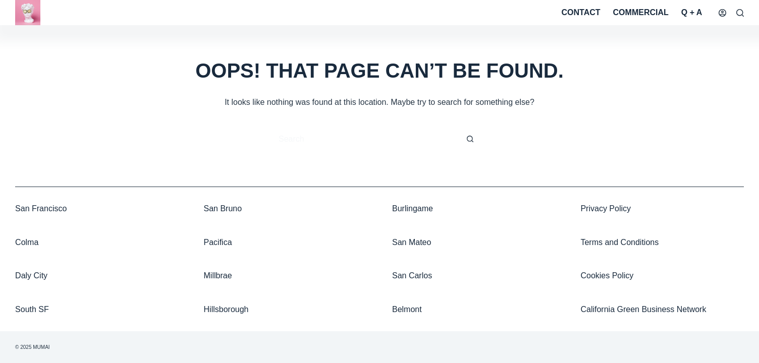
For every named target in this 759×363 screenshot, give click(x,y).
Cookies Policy (606, 275)
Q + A (691, 12)
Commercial (641, 12)
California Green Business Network (643, 309)
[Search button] (470, 139)
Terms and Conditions (619, 242)
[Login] (722, 13)
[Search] (740, 13)
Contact (581, 12)
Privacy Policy (605, 208)
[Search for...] (369, 139)
